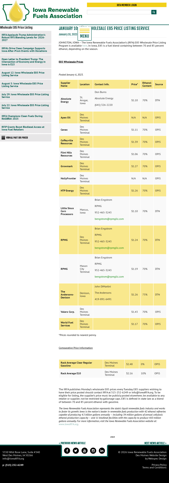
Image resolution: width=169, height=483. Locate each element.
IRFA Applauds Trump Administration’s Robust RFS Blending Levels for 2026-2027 (23, 37)
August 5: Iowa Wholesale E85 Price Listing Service (22, 85)
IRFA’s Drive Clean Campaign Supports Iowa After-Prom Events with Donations (24, 49)
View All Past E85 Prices (15, 138)
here (84, 45)
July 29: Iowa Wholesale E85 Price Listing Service (25, 96)
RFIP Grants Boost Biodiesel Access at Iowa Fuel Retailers (23, 128)
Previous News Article (72, 443)
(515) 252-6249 (14, 465)
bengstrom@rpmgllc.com (109, 218)
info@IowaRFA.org (13, 458)
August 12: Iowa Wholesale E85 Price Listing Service (23, 74)
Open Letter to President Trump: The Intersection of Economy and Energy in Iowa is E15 (24, 61)
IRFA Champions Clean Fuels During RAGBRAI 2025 (22, 117)
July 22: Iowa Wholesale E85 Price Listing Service (25, 106)
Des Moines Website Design (151, 455)
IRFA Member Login (127, 5)
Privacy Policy (159, 464)
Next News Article (155, 443)
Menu (85, 34)
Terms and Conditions (154, 467)
